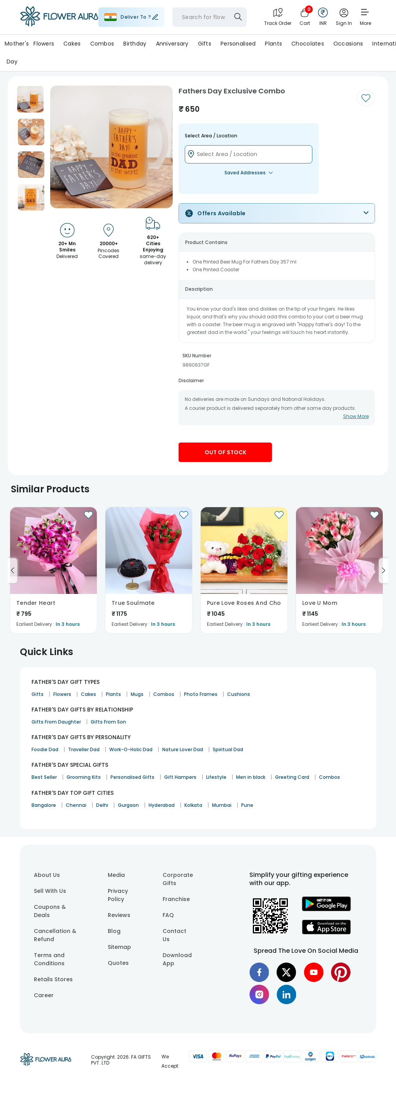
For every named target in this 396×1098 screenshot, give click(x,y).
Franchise (176, 899)
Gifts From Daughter (56, 722)
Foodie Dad (45, 749)
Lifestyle (216, 777)
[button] (30, 99)
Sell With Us (50, 891)
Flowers (43, 43)
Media (116, 875)
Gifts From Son (108, 722)
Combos (102, 43)
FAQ (168, 915)
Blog (114, 931)
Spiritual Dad (228, 749)
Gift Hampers (180, 777)
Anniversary (172, 43)
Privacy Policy (118, 895)
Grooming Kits (84, 777)
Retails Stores (53, 979)
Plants (273, 43)
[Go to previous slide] (12, 570)
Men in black (250, 777)
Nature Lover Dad (182, 749)
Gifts (204, 43)
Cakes (72, 43)
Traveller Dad (84, 749)
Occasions (348, 43)
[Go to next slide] (383, 570)
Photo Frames (200, 694)
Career (44, 995)
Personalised (238, 43)
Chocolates (307, 43)
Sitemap (119, 947)
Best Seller (44, 777)
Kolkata (193, 805)
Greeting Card (292, 777)
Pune (247, 805)
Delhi (102, 805)
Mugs (137, 694)
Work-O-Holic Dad (130, 749)
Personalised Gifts (132, 777)
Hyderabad (162, 805)
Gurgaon (128, 805)
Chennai (76, 805)
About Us (47, 875)
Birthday (134, 43)
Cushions (238, 694)
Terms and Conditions (49, 959)
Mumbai (221, 805)
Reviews (119, 915)
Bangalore (44, 805)
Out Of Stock (225, 452)
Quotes (118, 963)
